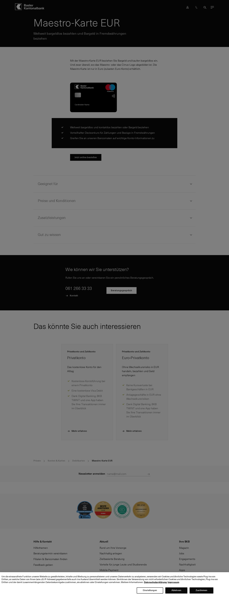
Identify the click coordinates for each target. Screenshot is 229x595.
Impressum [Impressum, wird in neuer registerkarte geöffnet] (173, 585)
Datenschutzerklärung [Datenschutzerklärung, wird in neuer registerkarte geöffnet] (155, 585)
